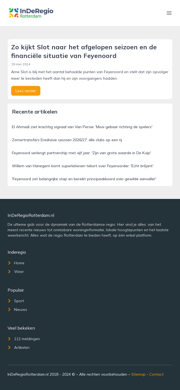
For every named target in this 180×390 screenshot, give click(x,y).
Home (16, 262)
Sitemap (138, 374)
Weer (16, 271)
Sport (16, 300)
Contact (156, 374)
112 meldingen (24, 338)
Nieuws (17, 309)
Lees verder (25, 90)
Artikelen (19, 347)
